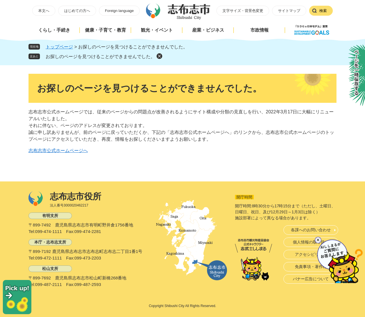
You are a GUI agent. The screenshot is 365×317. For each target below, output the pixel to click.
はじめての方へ (77, 11)
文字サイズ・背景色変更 (242, 11)
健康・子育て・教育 (105, 30)
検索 (323, 11)
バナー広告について (311, 279)
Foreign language (119, 11)
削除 (159, 56)
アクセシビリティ (311, 254)
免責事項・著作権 (311, 266)
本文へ (43, 11)
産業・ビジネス (208, 30)
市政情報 (259, 30)
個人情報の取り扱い (311, 242)
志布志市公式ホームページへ (58, 150)
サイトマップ (289, 11)
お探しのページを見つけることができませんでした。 (100, 56)
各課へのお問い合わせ (311, 230)
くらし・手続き (54, 30)
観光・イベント (157, 30)
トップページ (59, 46)
